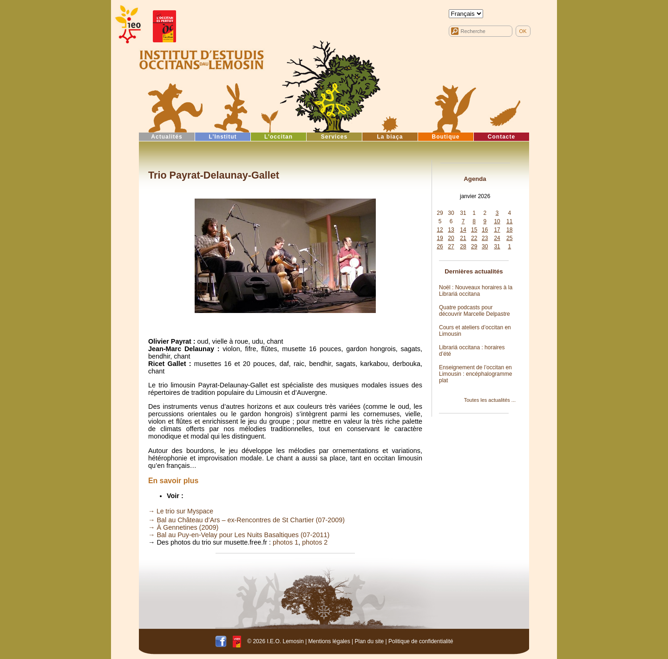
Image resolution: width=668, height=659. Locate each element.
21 (463, 238)
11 (509, 221)
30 (451, 213)
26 (440, 246)
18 (509, 229)
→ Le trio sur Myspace (180, 511)
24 (497, 238)
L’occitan (278, 136)
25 (509, 238)
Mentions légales (329, 641)
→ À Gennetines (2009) (183, 527)
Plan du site (369, 641)
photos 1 (285, 542)
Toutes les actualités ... (490, 400)
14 (463, 229)
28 (463, 246)
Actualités (166, 136)
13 (451, 229)
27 (451, 246)
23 (485, 238)
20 (451, 238)
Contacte (501, 136)
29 (440, 213)
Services (334, 136)
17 (497, 229)
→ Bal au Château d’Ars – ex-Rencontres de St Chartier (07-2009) (246, 520)
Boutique (446, 136)
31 (463, 213)
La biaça (390, 136)
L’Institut (223, 136)
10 (497, 221)
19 (440, 238)
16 (485, 229)
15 (474, 229)
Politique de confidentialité (420, 641)
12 (440, 229)
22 (474, 238)
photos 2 (314, 542)
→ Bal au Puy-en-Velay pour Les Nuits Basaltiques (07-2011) (238, 535)
